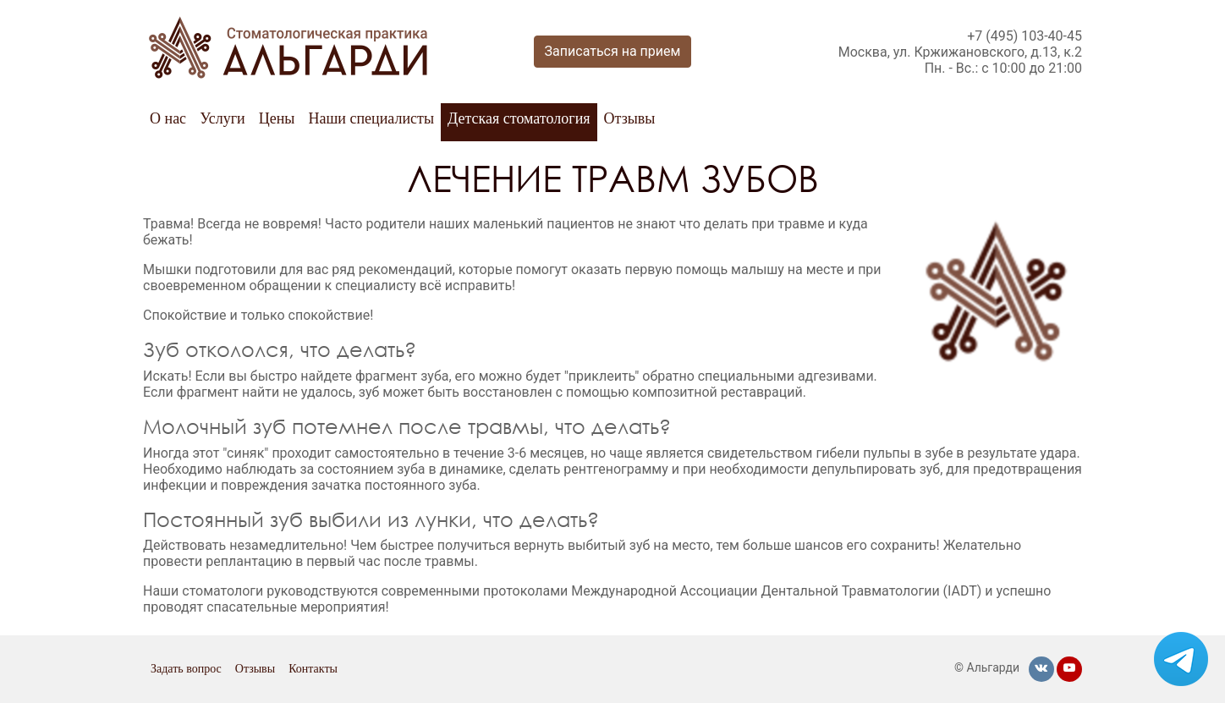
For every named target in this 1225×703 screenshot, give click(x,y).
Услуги (222, 118)
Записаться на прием (613, 51)
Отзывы (630, 118)
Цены (277, 118)
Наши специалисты (371, 118)
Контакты (313, 668)
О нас (168, 118)
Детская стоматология (519, 118)
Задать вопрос (186, 668)
